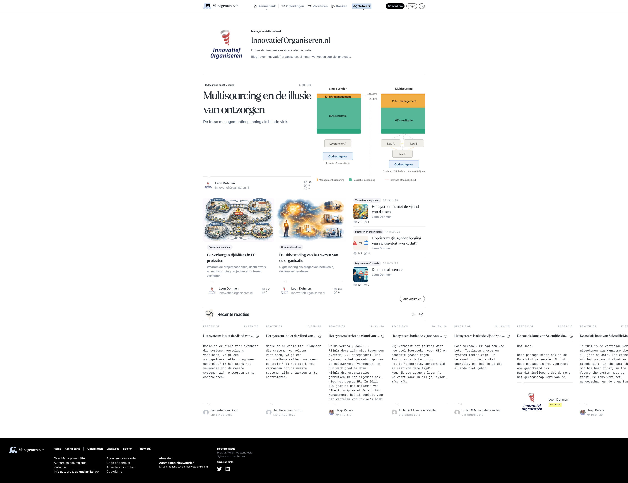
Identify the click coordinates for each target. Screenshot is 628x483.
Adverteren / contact (121, 467)
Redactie (60, 467)
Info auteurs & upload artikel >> (76, 471)
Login (411, 6)
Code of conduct (118, 463)
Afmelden (165, 458)
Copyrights (114, 471)
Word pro (395, 6)
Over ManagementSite (69, 458)
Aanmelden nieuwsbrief (176, 463)
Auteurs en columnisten (70, 463)
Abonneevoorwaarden (121, 458)
